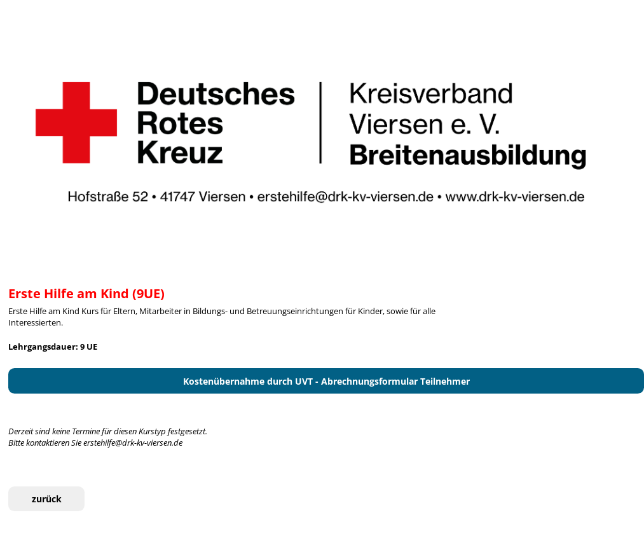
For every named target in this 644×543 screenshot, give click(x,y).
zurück (47, 499)
